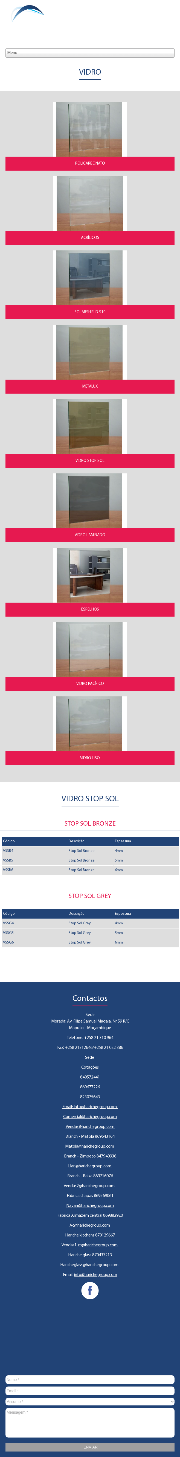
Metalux (90, 387)
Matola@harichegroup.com (90, 1146)
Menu (12, 53)
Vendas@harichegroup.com (90, 1127)
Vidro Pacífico (90, 684)
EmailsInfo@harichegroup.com (90, 1107)
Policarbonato (90, 164)
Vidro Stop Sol (90, 461)
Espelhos (90, 610)
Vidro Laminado (90, 535)
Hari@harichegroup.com (90, 1166)
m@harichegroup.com (98, 1245)
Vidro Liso (90, 758)
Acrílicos (90, 238)
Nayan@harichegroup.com (90, 1206)
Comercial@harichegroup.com (90, 1117)
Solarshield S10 (90, 312)
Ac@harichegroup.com (90, 1225)
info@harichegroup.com (95, 1275)
